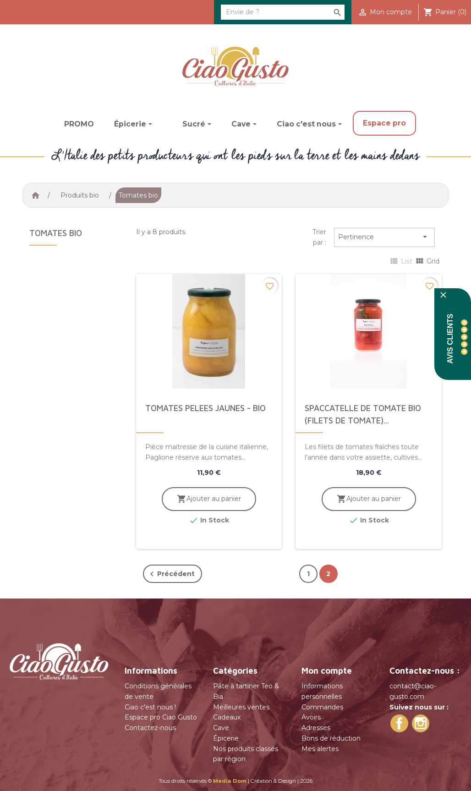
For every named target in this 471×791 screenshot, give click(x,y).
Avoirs (311, 717)
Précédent (171, 574)
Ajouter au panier (208, 499)
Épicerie (226, 738)
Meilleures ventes (241, 707)
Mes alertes (320, 749)
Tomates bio (55, 233)
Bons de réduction (331, 738)
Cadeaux (227, 717)
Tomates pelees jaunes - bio (205, 408)
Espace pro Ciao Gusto (161, 717)
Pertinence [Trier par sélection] (384, 237)
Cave (221, 728)
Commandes (322, 707)
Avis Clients (450, 339)
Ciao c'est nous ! (150, 707)
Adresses (315, 728)
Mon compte (326, 670)
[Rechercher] (283, 12)
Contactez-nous (150, 728)
